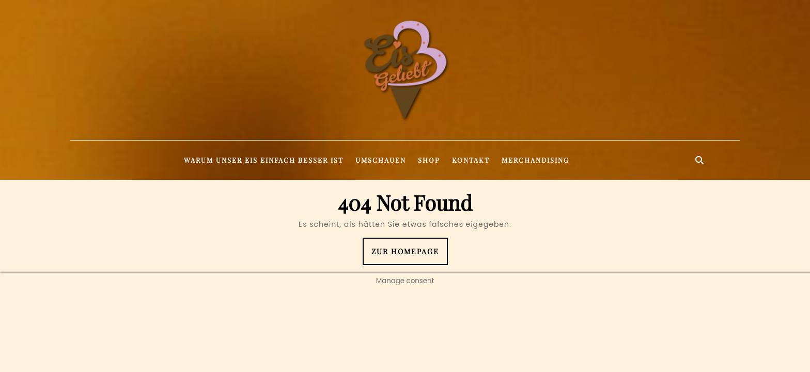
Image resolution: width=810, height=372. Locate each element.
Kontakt (471, 160)
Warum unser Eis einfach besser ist (264, 160)
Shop (429, 160)
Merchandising (535, 160)
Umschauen (380, 160)
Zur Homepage (409, 255)
